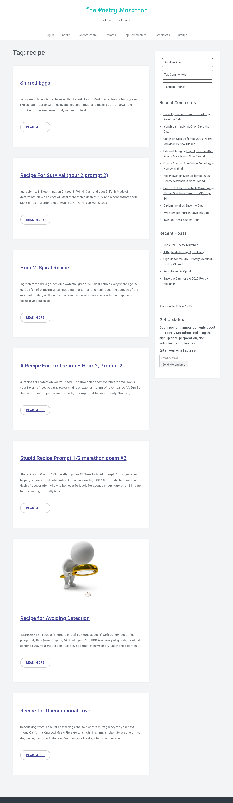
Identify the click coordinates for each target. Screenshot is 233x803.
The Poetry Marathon (116, 10)
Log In (50, 34)
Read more (35, 126)
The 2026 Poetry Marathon (180, 244)
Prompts (110, 34)
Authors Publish (184, 305)
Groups (182, 34)
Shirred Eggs (36, 82)
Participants (162, 34)
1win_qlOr (170, 219)
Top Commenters (135, 34)
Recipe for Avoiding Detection (56, 617)
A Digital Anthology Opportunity (183, 251)
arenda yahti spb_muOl (178, 126)
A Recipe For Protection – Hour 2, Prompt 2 (73, 365)
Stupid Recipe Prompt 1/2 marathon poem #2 (75, 457)
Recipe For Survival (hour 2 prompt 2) (66, 174)
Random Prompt (174, 86)
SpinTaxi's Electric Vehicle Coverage (187, 187)
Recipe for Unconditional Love (57, 709)
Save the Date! (173, 119)
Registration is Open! (177, 271)
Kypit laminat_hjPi (175, 212)
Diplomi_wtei (172, 205)
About (66, 34)
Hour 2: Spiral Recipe (45, 267)
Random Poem (87, 34)
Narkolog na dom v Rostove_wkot (185, 114)
